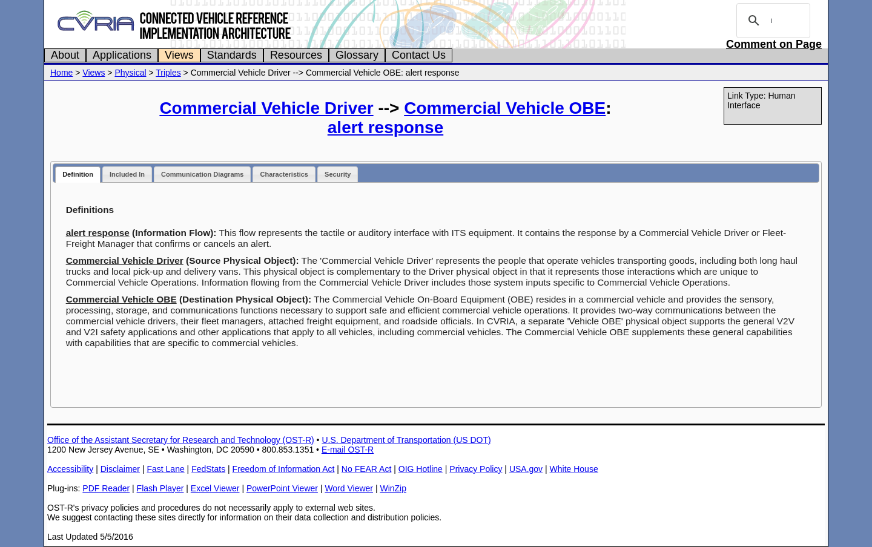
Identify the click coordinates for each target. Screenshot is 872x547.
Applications (122, 55)
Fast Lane (165, 469)
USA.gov (526, 469)
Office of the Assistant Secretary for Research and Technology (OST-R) (180, 440)
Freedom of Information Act (284, 469)
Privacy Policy (475, 469)
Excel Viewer (215, 488)
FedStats (208, 469)
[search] (771, 20)
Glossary (356, 55)
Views (179, 55)
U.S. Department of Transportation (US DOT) (406, 440)
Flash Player (160, 488)
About (65, 55)
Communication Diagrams (202, 174)
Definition (77, 174)
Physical (130, 72)
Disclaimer (120, 469)
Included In (127, 174)
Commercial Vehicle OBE (505, 108)
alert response (385, 127)
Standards (232, 55)
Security (338, 174)
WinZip (393, 488)
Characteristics (284, 174)
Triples (168, 72)
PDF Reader (106, 488)
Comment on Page (774, 44)
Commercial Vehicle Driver (266, 108)
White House (574, 469)
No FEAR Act (366, 469)
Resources (296, 55)
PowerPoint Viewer (282, 488)
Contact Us (419, 55)
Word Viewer (349, 488)
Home (61, 72)
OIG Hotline (420, 469)
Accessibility (70, 469)
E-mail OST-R (348, 449)
